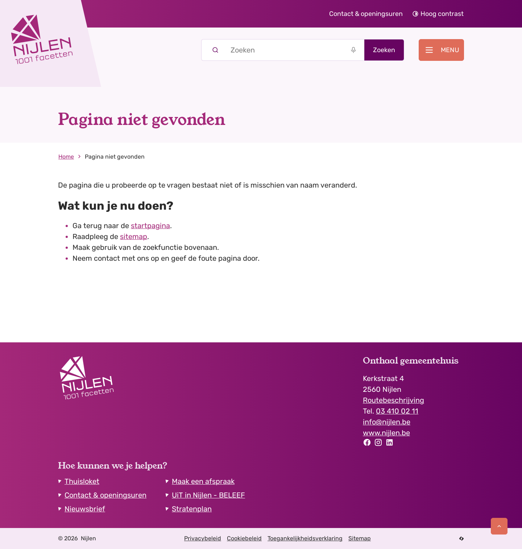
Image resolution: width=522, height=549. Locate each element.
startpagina (150, 225)
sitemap (133, 236)
